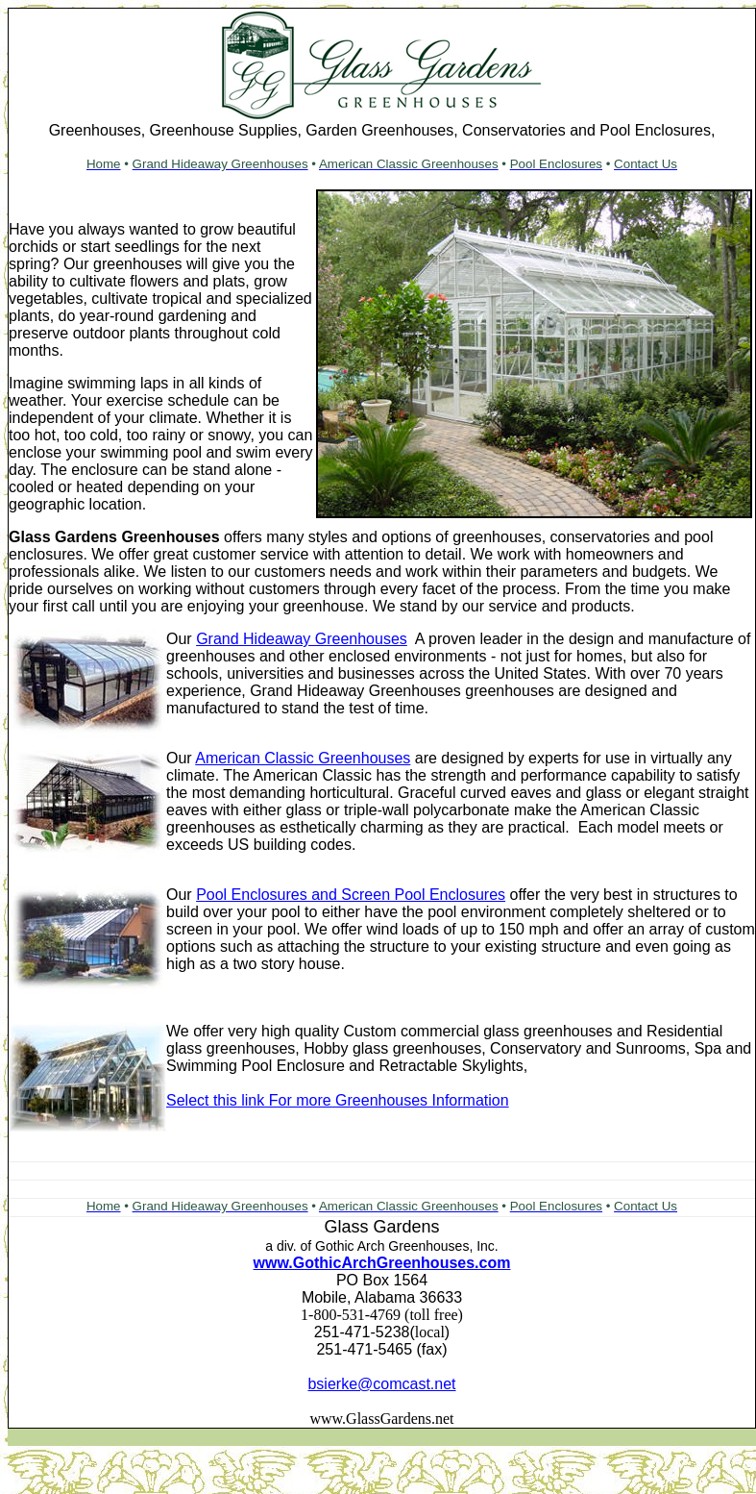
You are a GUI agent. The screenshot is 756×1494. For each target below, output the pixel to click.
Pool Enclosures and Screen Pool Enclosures (350, 894)
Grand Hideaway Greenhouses (301, 639)
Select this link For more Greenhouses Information (337, 1100)
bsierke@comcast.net (381, 1384)
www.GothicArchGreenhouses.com (382, 1263)
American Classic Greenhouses (302, 758)
